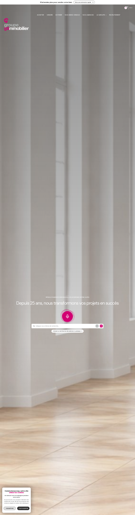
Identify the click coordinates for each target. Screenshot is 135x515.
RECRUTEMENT (114, 15)
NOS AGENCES (88, 15)
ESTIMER (59, 15)
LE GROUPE (101, 15)
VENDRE (50, 15)
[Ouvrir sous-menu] (106, 15)
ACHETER (40, 15)
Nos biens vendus (72, 15)
